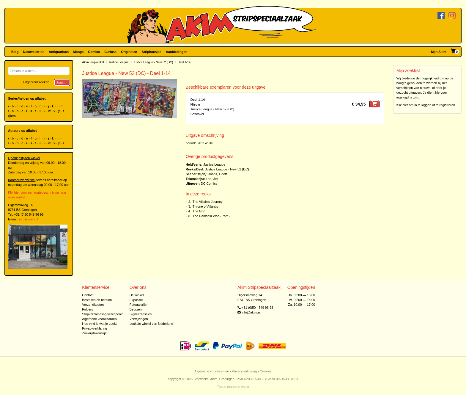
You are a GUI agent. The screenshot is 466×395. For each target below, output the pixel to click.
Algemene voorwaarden (99, 319)
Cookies (266, 371)
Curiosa (110, 52)
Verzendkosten (93, 304)
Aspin (245, 386)
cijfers (12, 115)
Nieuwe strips (34, 52)
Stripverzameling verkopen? (102, 314)
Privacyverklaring (94, 328)
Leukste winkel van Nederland (151, 323)
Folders (87, 309)
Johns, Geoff (217, 174)
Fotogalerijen (139, 304)
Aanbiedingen (177, 52)
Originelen (129, 52)
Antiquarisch (59, 52)
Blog (14, 52)
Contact (87, 295)
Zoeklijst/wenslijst (94, 333)
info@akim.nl (28, 219)
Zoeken (61, 82)
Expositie (136, 300)
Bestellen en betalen (97, 300)
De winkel (137, 295)
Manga (78, 52)
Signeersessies (141, 314)
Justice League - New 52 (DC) (153, 62)
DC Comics (209, 183)
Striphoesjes (151, 52)
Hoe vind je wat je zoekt (99, 323)
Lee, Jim (212, 179)
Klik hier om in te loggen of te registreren (425, 105)
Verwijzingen (139, 319)
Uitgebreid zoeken (36, 82)
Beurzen (136, 309)
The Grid (199, 211)
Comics (94, 52)
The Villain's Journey (208, 201)
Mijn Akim (438, 52)
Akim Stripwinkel (93, 62)
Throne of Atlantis (205, 206)
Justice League (118, 62)
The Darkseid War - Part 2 (211, 216)
